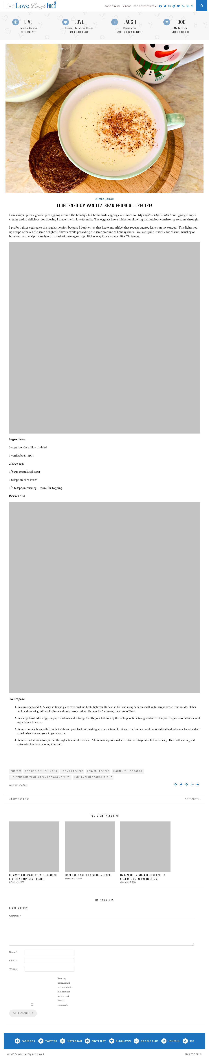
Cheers (99, 199)
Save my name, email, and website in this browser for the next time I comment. (65, 991)
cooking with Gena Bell (41, 771)
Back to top (193, 1054)
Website (13, 968)
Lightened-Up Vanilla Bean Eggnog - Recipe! (40, 777)
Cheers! (16, 771)
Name (13, 952)
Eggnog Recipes (72, 771)
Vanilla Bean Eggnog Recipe (93, 777)
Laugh (109, 199)
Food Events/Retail (146, 6)
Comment (15, 915)
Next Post (193, 799)
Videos (127, 6)
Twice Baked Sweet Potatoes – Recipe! (88, 874)
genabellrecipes (98, 771)
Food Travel (113, 6)
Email (13, 960)
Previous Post (18, 799)
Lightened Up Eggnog (128, 771)
